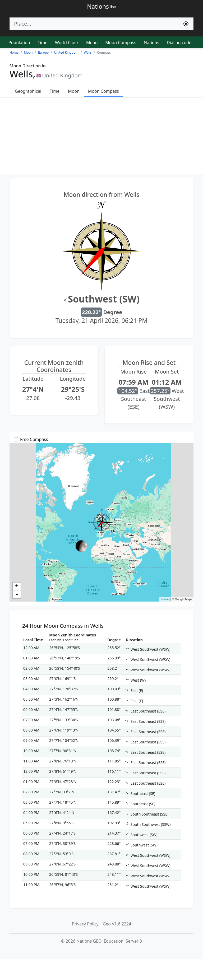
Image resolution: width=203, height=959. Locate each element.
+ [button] (17, 586)
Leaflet (165, 599)
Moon (92, 42)
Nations (151, 42)
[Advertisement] (101, 137)
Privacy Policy (85, 924)
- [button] (17, 594)
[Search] (94, 23)
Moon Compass (120, 42)
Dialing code (179, 42)
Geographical (28, 91)
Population (19, 42)
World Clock (67, 42)
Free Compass (34, 439)
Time (42, 42)
